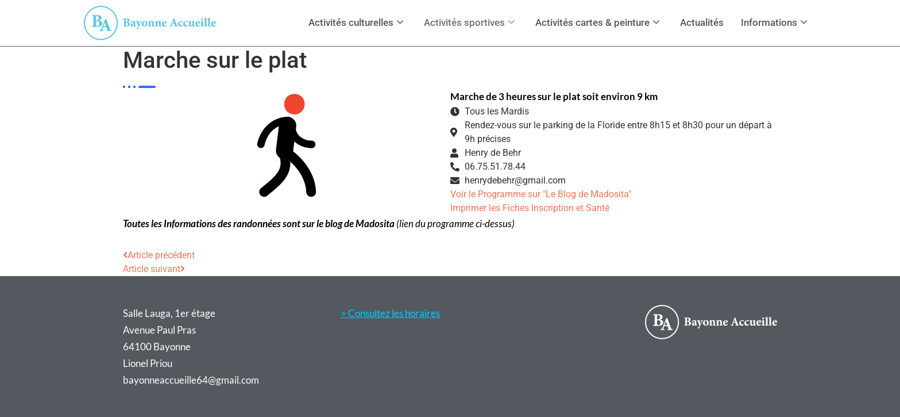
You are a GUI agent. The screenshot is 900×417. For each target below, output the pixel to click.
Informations (774, 22)
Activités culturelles (355, 22)
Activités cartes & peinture (597, 22)
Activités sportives (469, 22)
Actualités (702, 22)
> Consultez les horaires (390, 313)
